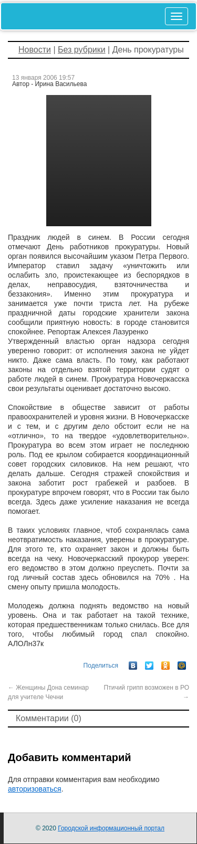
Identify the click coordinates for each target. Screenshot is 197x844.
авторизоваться (34, 789)
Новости (34, 49)
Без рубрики (82, 49)
